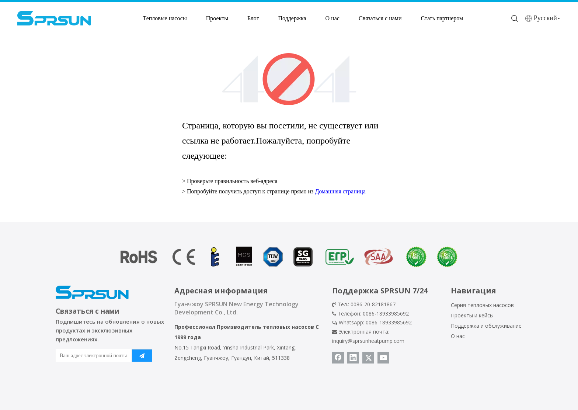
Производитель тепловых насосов (265, 326)
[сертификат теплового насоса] (289, 257)
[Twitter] (368, 358)
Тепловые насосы (165, 18)
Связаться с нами (380, 18)
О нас (332, 18)
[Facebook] (338, 358)
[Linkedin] (353, 358)
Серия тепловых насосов (482, 305)
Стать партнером (442, 18)
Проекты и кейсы (472, 315)
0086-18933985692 (389, 322)
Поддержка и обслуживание (486, 325)
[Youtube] (383, 358)
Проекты (217, 18)
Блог (253, 18)
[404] (289, 79)
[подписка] (142, 355)
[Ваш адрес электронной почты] (92, 355)
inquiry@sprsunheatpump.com (368, 340)
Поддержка (292, 18)
